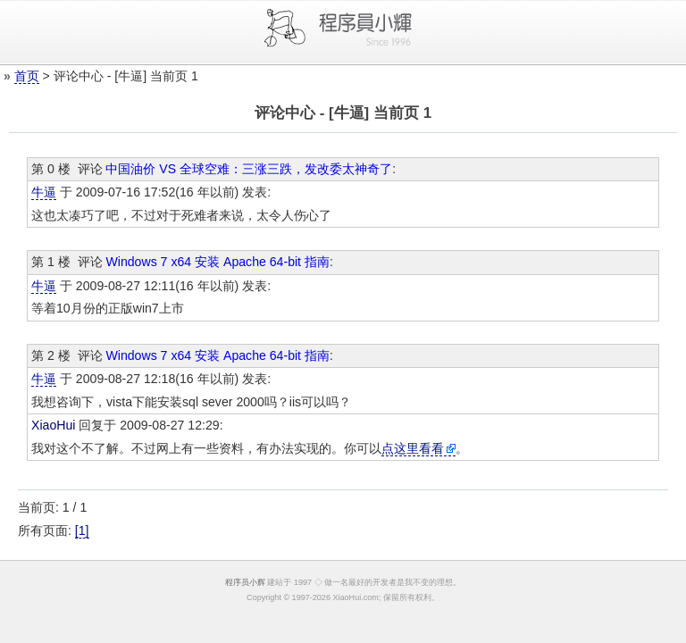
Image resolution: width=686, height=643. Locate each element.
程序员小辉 (245, 582)
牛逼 (43, 192)
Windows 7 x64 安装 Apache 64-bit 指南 (217, 262)
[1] (82, 530)
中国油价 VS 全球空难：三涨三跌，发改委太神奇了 (248, 169)
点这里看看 (412, 448)
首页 (26, 76)
